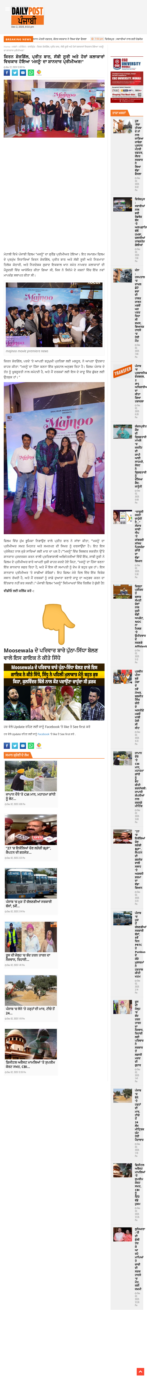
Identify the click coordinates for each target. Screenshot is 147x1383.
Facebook (52, 726)
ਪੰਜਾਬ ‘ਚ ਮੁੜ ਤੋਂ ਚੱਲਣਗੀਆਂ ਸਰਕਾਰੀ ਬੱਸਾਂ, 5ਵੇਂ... (29, 903)
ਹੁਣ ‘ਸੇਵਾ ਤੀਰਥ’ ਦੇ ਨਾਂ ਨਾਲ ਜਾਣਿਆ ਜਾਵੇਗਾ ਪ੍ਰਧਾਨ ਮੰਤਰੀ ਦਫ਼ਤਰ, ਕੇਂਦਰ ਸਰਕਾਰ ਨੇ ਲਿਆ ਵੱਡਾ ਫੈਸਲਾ (139, 147)
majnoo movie (22, 740)
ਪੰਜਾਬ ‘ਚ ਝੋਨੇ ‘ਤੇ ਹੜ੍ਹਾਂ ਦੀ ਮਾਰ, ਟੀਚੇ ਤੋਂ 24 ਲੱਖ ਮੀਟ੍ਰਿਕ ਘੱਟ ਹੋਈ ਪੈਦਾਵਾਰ (139, 1115)
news (61, 740)
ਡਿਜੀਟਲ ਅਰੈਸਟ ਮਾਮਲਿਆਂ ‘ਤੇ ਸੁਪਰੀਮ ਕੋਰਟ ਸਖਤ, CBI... (30, 1064)
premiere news (83, 740)
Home (7, 46)
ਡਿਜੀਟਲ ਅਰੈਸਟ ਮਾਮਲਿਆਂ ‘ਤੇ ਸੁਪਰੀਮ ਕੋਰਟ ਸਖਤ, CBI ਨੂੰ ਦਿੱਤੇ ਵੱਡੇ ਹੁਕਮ (140, 1184)
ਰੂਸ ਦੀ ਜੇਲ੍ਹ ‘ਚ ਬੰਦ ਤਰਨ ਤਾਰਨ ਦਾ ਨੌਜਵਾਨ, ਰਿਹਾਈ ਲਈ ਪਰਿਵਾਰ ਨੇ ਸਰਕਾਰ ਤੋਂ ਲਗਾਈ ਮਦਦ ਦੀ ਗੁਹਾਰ (139, 1033)
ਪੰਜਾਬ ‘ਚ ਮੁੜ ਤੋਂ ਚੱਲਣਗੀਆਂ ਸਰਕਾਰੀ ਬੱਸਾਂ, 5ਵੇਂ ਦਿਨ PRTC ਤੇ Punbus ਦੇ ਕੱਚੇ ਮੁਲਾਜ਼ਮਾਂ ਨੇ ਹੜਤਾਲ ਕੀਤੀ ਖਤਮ (140, 944)
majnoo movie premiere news (44, 740)
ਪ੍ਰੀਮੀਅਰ (21, 562)
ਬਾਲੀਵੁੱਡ (31, 46)
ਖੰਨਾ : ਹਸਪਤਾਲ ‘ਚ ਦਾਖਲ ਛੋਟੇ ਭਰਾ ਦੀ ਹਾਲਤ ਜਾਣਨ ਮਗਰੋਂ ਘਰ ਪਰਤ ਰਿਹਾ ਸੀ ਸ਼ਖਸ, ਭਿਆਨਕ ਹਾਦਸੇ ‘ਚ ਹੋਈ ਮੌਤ (140, 305)
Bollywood (9, 740)
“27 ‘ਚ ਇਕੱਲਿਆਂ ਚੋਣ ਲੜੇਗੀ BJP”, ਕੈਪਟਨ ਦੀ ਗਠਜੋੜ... (28, 850)
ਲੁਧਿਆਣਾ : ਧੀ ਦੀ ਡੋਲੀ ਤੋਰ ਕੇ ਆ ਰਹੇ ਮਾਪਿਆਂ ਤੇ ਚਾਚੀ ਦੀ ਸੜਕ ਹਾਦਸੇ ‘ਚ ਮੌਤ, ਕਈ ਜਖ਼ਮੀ (140, 1259)
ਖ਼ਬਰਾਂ (14, 46)
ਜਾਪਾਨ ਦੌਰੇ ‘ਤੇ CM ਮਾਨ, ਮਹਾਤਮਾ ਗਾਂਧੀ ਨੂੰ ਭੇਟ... (30, 796)
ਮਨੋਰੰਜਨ (22, 46)
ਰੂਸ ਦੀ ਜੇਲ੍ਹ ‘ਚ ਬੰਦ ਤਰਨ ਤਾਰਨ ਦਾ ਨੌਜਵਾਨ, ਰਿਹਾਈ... (28, 957)
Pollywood (70, 740)
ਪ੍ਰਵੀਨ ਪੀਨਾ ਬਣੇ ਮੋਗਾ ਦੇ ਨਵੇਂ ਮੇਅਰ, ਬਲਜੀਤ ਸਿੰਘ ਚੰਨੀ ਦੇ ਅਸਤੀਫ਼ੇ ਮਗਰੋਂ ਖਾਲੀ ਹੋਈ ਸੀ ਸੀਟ (139, 700)
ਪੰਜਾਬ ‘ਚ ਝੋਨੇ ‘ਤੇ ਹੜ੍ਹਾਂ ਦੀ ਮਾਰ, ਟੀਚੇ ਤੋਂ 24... (30, 1011)
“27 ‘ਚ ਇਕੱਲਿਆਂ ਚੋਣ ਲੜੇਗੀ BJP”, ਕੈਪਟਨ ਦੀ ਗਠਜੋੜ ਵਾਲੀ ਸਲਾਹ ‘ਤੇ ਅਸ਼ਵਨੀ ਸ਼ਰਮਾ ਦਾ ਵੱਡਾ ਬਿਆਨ (140, 859)
